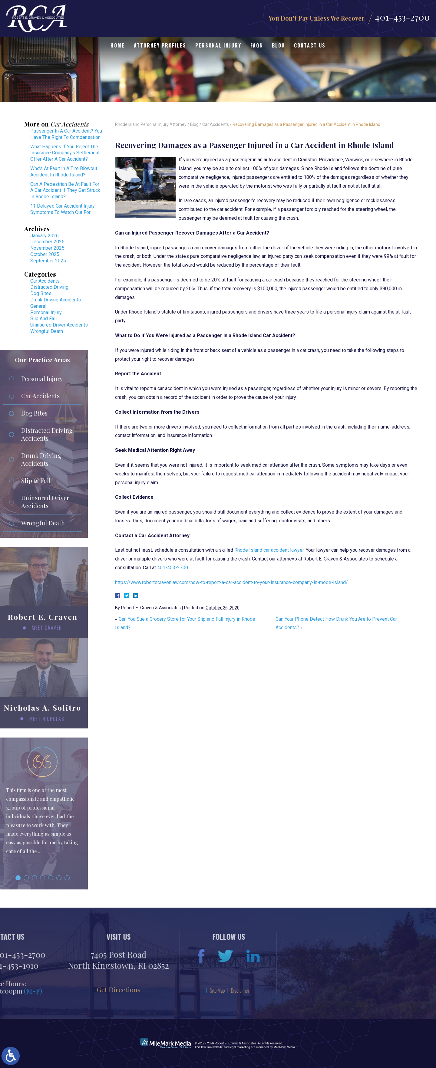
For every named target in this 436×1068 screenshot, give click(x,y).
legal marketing (240, 1047)
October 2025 (44, 254)
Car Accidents (215, 124)
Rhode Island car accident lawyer (269, 550)
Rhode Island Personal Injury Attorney (151, 124)
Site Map (76, 990)
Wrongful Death (46, 331)
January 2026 (44, 235)
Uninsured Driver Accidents (59, 325)
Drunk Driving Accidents (55, 300)
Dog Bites (40, 293)
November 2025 (47, 248)
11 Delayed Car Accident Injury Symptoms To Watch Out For (62, 209)
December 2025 (47, 242)
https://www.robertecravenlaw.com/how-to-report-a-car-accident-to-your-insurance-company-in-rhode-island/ (231, 582)
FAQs (256, 45)
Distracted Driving (49, 287)
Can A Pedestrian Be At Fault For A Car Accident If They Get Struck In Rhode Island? (65, 190)
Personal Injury (218, 45)
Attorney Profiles (160, 45)
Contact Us (309, 45)
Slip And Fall (43, 318)
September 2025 (48, 261)
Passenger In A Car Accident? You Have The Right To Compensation (66, 134)
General (38, 306)
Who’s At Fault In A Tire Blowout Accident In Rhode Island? (63, 172)
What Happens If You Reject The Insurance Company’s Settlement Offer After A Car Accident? (65, 153)
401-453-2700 (402, 17)
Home (118, 45)
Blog (278, 45)
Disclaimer (99, 990)
